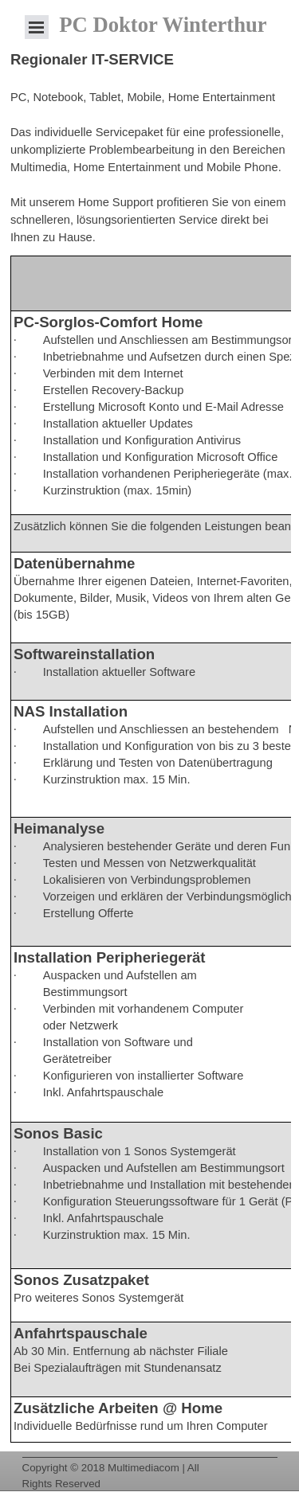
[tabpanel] (149, 147)
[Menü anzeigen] (36, 27)
